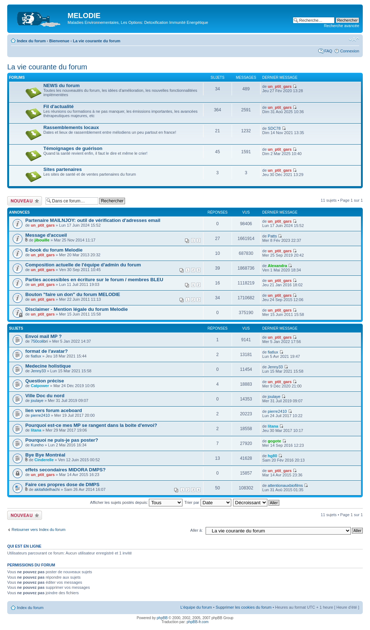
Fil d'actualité (58, 106)
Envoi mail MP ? (43, 336)
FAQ (328, 51)
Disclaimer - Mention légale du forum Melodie (76, 309)
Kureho (37, 445)
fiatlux (36, 356)
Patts (272, 236)
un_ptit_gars (280, 86)
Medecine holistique (48, 366)
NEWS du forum (61, 85)
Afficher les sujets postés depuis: (136, 502)
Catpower (40, 385)
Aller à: (196, 530)
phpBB (162, 618)
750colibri (39, 341)
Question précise (44, 380)
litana (36, 430)
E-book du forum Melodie (53, 250)
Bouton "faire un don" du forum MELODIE (72, 294)
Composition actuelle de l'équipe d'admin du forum (83, 264)
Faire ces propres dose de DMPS (62, 484)
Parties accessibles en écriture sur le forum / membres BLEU (94, 279)
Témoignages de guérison (72, 148)
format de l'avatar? (46, 351)
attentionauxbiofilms (285, 485)
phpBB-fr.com (198, 622)
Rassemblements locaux (71, 127)
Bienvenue (59, 41)
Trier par (207, 502)
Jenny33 (38, 371)
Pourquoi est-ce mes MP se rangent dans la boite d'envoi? (91, 425)
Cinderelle (43, 460)
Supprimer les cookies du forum (244, 607)
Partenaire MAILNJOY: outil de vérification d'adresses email (92, 220)
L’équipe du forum (196, 607)
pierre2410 (40, 415)
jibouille (42, 240)
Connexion (349, 51)
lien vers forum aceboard (53, 410)
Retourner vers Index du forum (38, 529)
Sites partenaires (62, 169)
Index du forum (31, 41)
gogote (274, 441)
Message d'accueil (46, 235)
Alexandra (277, 265)
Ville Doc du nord (44, 395)
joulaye (37, 400)
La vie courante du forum (96, 41)
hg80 (272, 456)
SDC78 (274, 128)
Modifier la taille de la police (354, 39)
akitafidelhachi (47, 489)
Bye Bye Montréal (45, 455)
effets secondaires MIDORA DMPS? (65, 469)
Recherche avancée (341, 25)
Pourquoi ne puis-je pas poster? (61, 440)
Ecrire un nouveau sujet (24, 200)
